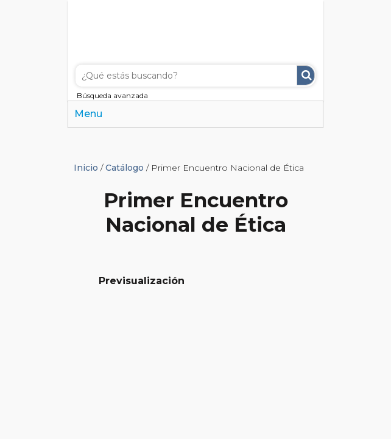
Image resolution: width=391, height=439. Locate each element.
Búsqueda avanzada (112, 95)
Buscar (306, 75)
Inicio (86, 167)
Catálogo (124, 167)
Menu (88, 114)
